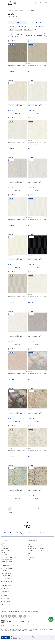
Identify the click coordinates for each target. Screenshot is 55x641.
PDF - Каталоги (6, 582)
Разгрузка (30, 546)
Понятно (5, 637)
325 (38, 509)
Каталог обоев (5, 550)
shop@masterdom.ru (26, 533)
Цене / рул (46, 35)
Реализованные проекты (7, 569)
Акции (29, 559)
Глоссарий (5, 604)
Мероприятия (31, 557)
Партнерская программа (6, 574)
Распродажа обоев (6, 561)
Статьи (29, 555)
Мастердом (7, 625)
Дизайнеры (5, 565)
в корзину (17, 74)
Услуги (30, 544)
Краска (3, 552)
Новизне (39, 35)
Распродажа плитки (6, 559)
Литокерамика (5, 548)
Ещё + (36, 29)
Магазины (5, 592)
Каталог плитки (5, 543)
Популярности (30, 35)
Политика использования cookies (33, 611)
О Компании (6, 585)
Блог (29, 553)
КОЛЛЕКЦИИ (29, 26)
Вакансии (5, 598)
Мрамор (3, 546)
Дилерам (4, 595)
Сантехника (4, 554)
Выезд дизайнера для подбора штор (38, 550)
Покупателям (33, 541)
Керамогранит (5, 545)
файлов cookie (15, 638)
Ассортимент (6, 541)
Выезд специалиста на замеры (36, 548)
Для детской (28, 29)
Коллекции (37, 22)
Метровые (18, 29)
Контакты (5, 589)
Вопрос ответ (6, 601)
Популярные (40, 26)
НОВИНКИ (19, 26)
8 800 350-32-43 (9, 533)
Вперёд (11, 513)
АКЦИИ (11, 26)
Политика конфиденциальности (11, 611)
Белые (11, 29)
